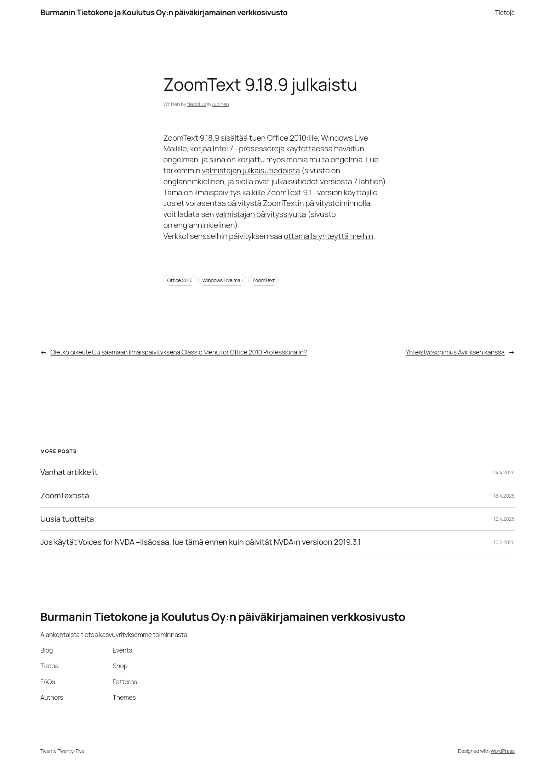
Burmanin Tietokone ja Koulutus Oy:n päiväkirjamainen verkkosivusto (163, 12)
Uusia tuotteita (67, 519)
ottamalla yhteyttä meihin (328, 236)
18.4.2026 (504, 495)
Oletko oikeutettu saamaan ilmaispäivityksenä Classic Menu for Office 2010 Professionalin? (179, 352)
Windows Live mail (222, 280)
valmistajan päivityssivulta (261, 214)
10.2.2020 (504, 542)
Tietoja (505, 12)
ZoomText (263, 280)
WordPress (503, 751)
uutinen (220, 104)
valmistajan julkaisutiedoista (251, 170)
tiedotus (196, 104)
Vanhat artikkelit (69, 472)
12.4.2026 (504, 518)
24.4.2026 (504, 472)
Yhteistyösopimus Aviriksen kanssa (455, 352)
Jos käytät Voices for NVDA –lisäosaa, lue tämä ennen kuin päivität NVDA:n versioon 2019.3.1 (200, 542)
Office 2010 (180, 280)
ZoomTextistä (64, 495)
